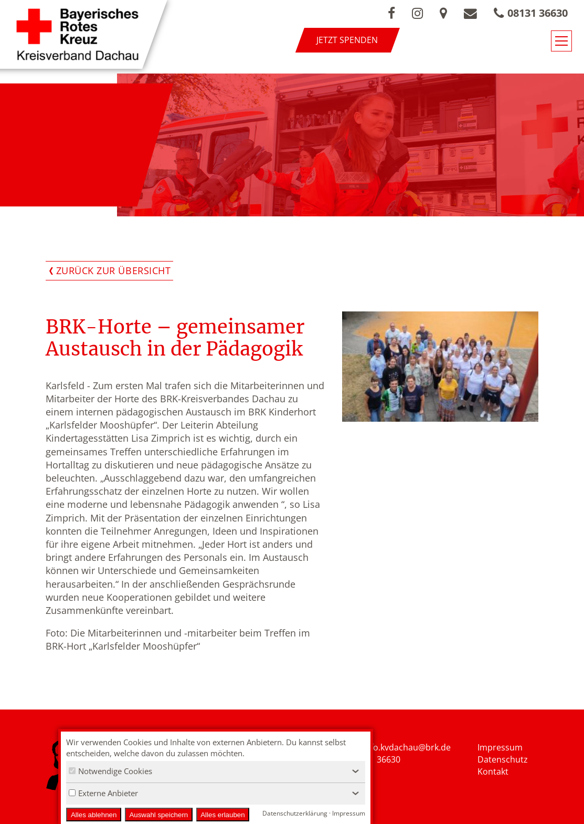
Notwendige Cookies (110, 771)
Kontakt (492, 771)
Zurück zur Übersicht (113, 270)
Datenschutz (502, 759)
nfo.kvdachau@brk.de (408, 747)
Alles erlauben (222, 815)
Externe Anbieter (103, 793)
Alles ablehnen (93, 815)
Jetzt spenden (347, 40)
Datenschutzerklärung (294, 813)
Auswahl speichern (158, 815)
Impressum (500, 747)
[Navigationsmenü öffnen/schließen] (561, 40)
